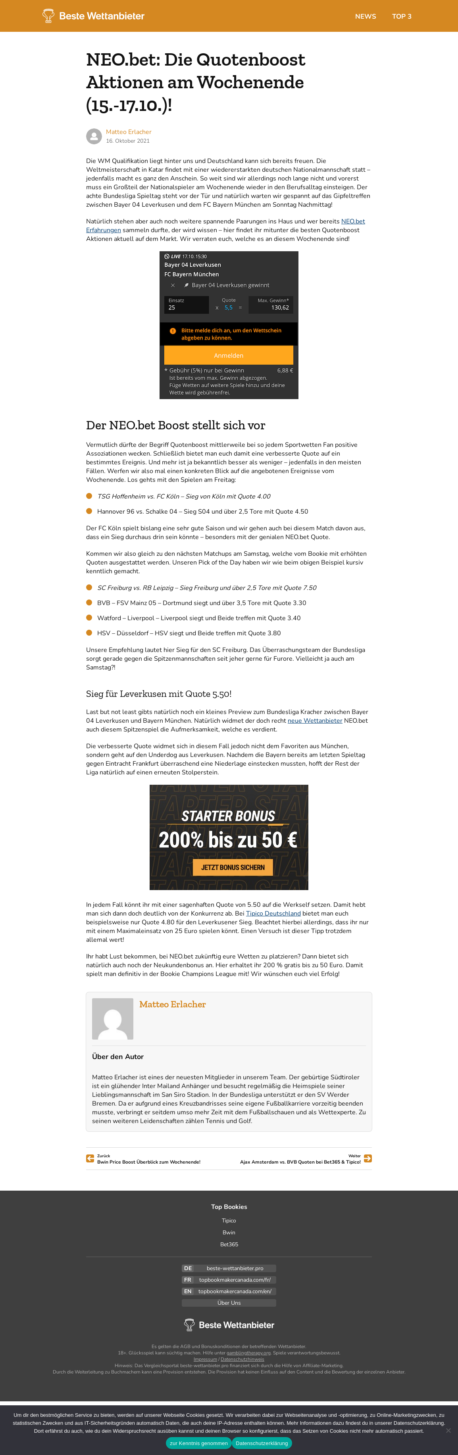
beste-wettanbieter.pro (235, 1268)
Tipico (229, 1220)
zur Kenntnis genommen (199, 1443)
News (365, 16)
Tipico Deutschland (273, 913)
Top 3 (402, 16)
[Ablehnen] (448, 1430)
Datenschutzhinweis (242, 1359)
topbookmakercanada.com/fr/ (235, 1280)
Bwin (229, 1232)
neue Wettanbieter (315, 720)
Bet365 (229, 1244)
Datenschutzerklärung (262, 1443)
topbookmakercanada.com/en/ (234, 1291)
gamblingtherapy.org (249, 1353)
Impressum (205, 1359)
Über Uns (229, 1303)
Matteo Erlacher (172, 1004)
